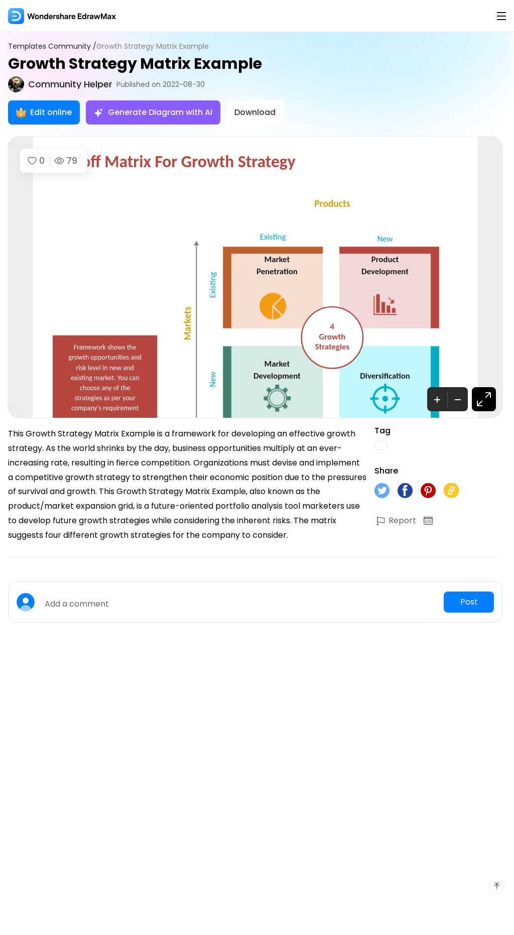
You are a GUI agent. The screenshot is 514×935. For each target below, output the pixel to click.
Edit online (44, 112)
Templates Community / (52, 46)
